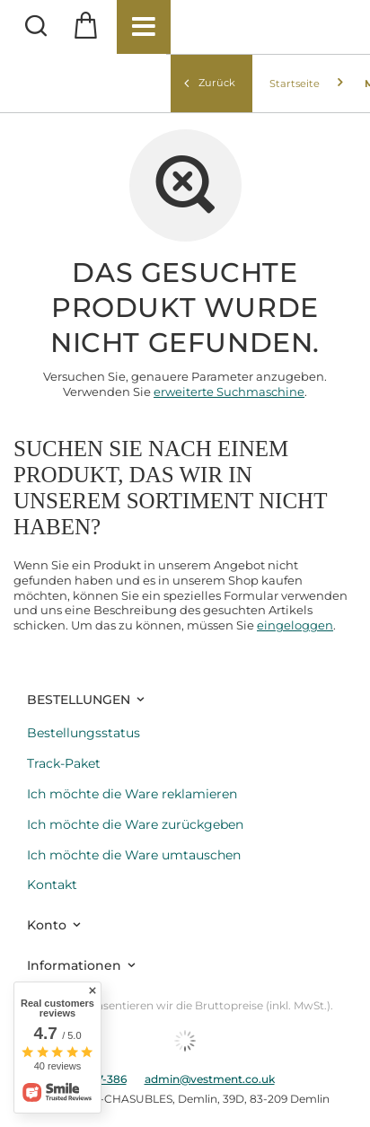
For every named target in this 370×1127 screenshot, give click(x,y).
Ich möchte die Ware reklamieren (132, 794)
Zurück (209, 83)
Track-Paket (64, 763)
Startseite (294, 83)
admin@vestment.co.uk (210, 1079)
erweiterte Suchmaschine (229, 391)
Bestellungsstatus (83, 733)
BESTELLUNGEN (78, 699)
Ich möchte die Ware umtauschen (134, 855)
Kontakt (52, 885)
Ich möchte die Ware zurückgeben (135, 824)
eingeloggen (295, 625)
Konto (46, 925)
